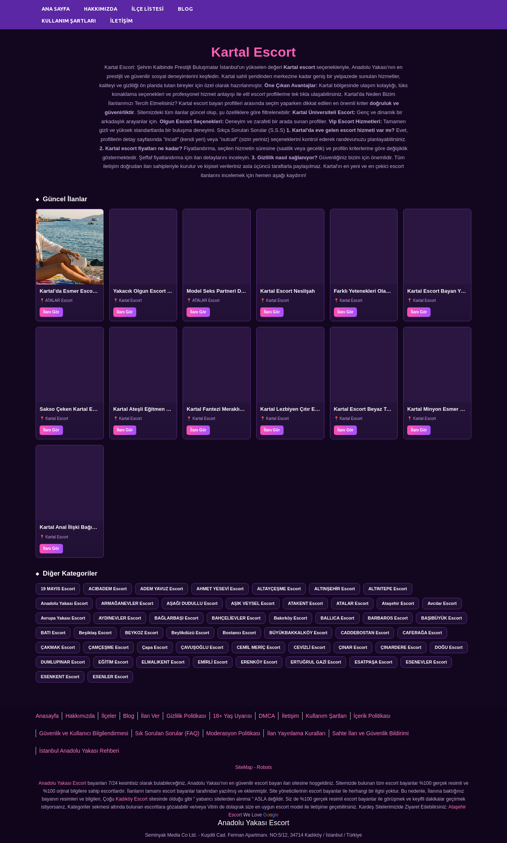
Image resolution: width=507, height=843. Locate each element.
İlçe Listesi (148, 8)
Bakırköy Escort (290, 618)
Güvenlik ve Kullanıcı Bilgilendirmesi (83, 733)
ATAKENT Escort (305, 603)
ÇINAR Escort (353, 647)
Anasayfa (47, 716)
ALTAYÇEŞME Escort (279, 588)
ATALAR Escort (352, 603)
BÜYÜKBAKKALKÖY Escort (298, 632)
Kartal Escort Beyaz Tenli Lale (370, 409)
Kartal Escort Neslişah (287, 291)
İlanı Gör (51, 312)
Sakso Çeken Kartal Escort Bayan (81, 409)
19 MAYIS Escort (58, 588)
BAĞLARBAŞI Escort (176, 618)
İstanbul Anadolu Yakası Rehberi (79, 751)
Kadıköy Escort (132, 799)
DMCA (267, 716)
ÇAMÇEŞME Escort (108, 647)
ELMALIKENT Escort (162, 662)
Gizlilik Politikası (186, 716)
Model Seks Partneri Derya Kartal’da (231, 291)
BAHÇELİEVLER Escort (236, 618)
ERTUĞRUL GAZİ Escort (316, 662)
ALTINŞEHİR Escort (334, 588)
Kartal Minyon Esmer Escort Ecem (449, 409)
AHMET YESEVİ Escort (220, 588)
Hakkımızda (100, 8)
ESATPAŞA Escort (373, 662)
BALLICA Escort (337, 618)
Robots (264, 767)
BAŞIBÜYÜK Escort (441, 618)
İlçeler (108, 716)
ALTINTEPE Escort (387, 588)
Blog (185, 8)
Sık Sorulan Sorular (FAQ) (167, 733)
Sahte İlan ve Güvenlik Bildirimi (370, 733)
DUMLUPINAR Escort (63, 662)
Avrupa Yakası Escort (63, 618)
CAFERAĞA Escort (422, 632)
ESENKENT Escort (60, 676)
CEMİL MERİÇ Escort (258, 647)
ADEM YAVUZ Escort (161, 588)
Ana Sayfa (56, 8)
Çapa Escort (155, 647)
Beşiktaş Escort (95, 632)
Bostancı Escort (239, 632)
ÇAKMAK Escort (58, 647)
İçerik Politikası (372, 716)
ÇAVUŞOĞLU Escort (202, 647)
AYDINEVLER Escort (120, 618)
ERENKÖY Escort (259, 662)
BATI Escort (53, 632)
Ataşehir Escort (398, 603)
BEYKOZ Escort (141, 632)
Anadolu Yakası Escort (64, 603)
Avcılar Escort (442, 603)
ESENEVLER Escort (426, 662)
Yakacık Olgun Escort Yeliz (146, 291)
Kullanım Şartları (69, 20)
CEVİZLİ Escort (309, 647)
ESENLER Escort (110, 676)
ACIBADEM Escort (107, 588)
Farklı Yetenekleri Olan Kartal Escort (378, 291)
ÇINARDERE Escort (401, 647)
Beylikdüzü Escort (190, 632)
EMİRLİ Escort (213, 662)
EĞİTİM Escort (113, 662)
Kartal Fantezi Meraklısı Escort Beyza (232, 409)
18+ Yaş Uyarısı (232, 716)
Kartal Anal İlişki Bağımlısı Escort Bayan (89, 527)
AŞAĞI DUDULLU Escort (192, 603)
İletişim (121, 20)
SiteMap (244, 767)
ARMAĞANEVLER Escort (127, 603)
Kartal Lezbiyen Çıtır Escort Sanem (303, 409)
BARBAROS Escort (388, 618)
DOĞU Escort (449, 647)
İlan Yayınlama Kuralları (296, 733)
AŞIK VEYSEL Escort (252, 603)
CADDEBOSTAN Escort (365, 632)
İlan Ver (150, 716)
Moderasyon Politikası (233, 733)
